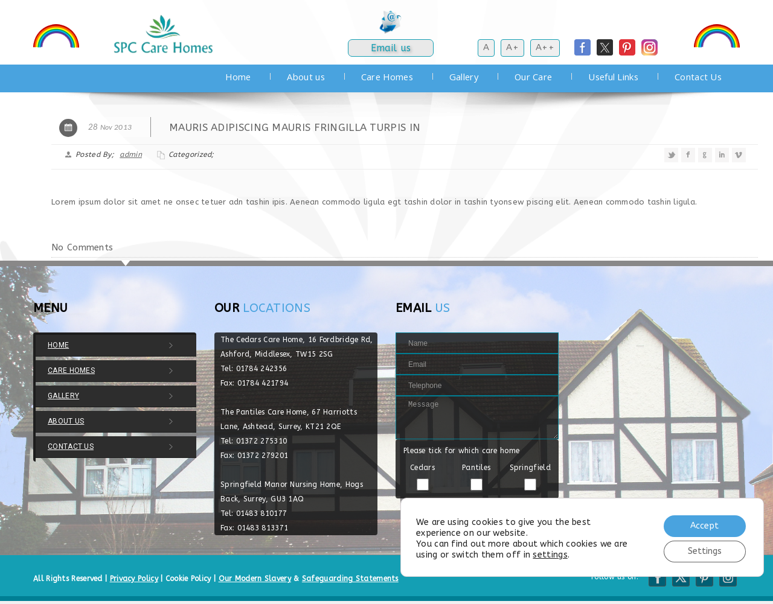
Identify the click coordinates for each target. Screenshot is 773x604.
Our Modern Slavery (255, 578)
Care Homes (387, 77)
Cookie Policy (188, 578)
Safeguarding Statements (350, 578)
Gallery (463, 77)
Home (238, 77)
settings (550, 555)
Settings (705, 551)
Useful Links (613, 77)
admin (131, 154)
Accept (704, 526)
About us (305, 77)
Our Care (533, 77)
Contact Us (698, 77)
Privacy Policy (134, 578)
